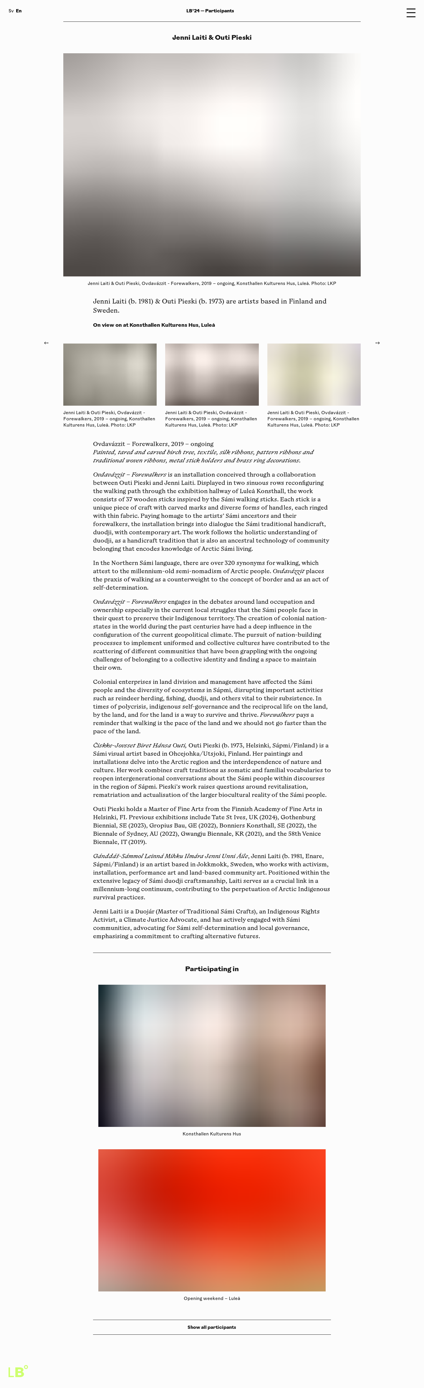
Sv (11, 11)
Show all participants (212, 1327)
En (18, 11)
